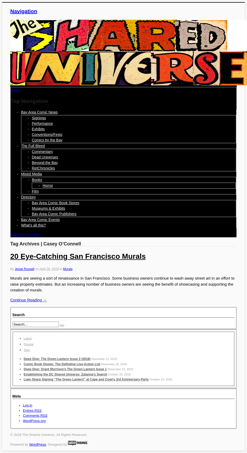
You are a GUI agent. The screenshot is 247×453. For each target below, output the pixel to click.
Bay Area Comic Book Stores (55, 203)
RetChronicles (43, 168)
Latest (28, 338)
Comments (35, 416)
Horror (48, 185)
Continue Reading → (28, 300)
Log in (27, 405)
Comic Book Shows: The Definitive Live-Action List (62, 364)
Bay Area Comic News (39, 112)
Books (37, 180)
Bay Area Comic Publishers (54, 214)
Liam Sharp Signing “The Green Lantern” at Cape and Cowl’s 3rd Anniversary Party (86, 379)
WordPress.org (34, 421)
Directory (28, 197)
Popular (29, 344)
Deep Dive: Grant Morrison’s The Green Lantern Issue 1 (65, 369)
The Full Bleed (33, 146)
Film (35, 191)
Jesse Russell (24, 269)
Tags (27, 350)
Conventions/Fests (47, 134)
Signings (39, 118)
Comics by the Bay (47, 140)
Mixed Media (31, 174)
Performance (42, 123)
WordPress (37, 444)
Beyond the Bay (45, 163)
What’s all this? (33, 225)
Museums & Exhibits (48, 208)
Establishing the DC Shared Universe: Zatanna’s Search (65, 374)
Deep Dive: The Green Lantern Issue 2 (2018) (57, 359)
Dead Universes (45, 157)
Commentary (42, 152)
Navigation (23, 11)
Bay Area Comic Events (40, 220)
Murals (68, 269)
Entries (32, 411)
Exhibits (38, 129)
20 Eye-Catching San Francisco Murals (78, 256)
